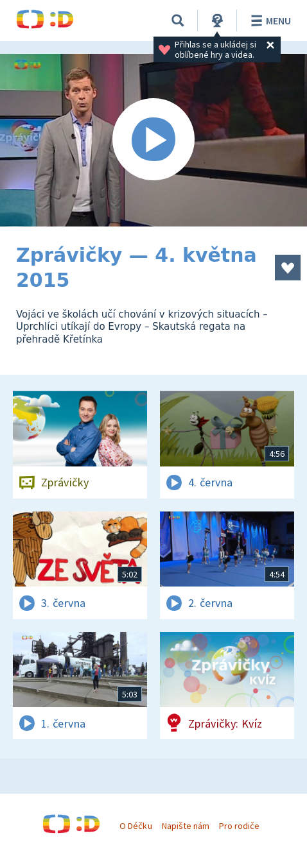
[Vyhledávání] (178, 20)
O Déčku (135, 826)
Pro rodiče (239, 826)
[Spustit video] (153, 140)
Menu (269, 20)
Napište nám (185, 826)
